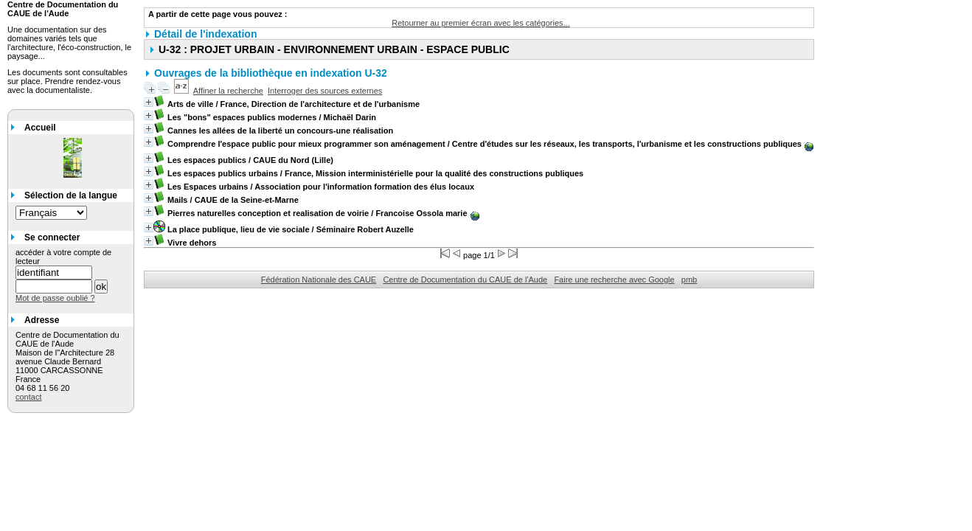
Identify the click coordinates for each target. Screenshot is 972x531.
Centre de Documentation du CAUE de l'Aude (465, 279)
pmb (689, 279)
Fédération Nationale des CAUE (319, 279)
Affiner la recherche (228, 90)
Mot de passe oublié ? (55, 298)
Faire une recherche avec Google (614, 279)
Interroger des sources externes (325, 90)
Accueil (40, 127)
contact (28, 396)
